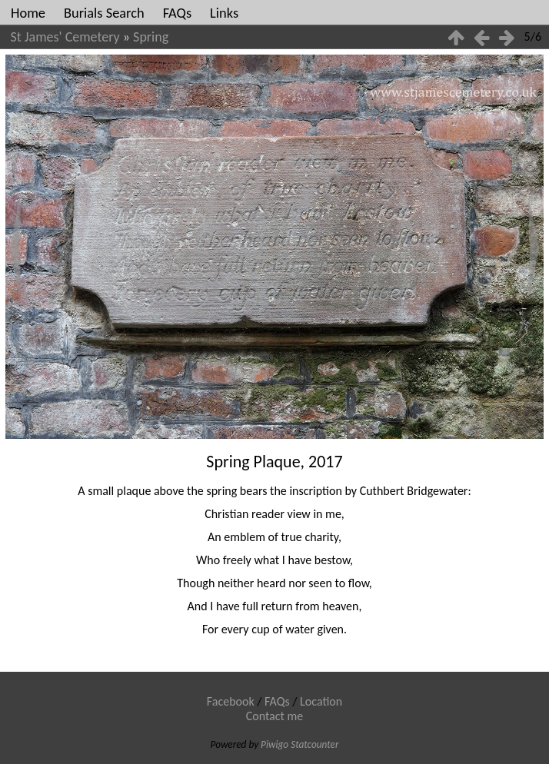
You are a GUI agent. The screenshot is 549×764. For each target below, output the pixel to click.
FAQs (177, 13)
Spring (150, 36)
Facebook (231, 701)
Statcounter (314, 744)
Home (28, 13)
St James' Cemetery (65, 36)
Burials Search (104, 13)
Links (224, 13)
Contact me (275, 716)
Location (321, 701)
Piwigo (274, 744)
